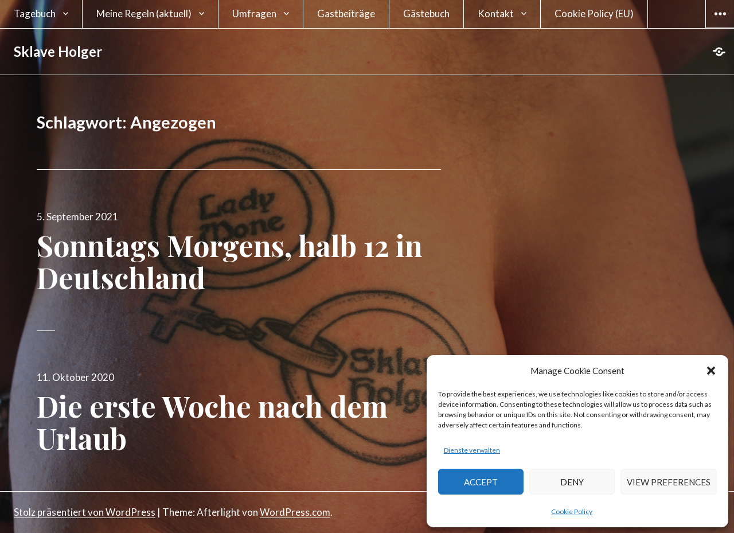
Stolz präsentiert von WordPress (84, 512)
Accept (481, 482)
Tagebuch (35, 13)
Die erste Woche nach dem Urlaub (212, 422)
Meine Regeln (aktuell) (144, 13)
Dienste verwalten (472, 450)
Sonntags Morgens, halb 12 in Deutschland (230, 261)
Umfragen (254, 13)
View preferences (668, 482)
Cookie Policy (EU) (594, 13)
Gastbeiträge (346, 13)
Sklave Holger (58, 51)
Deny (572, 482)
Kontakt (496, 13)
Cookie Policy (571, 511)
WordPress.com (295, 512)
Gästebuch (426, 13)
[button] (711, 370)
